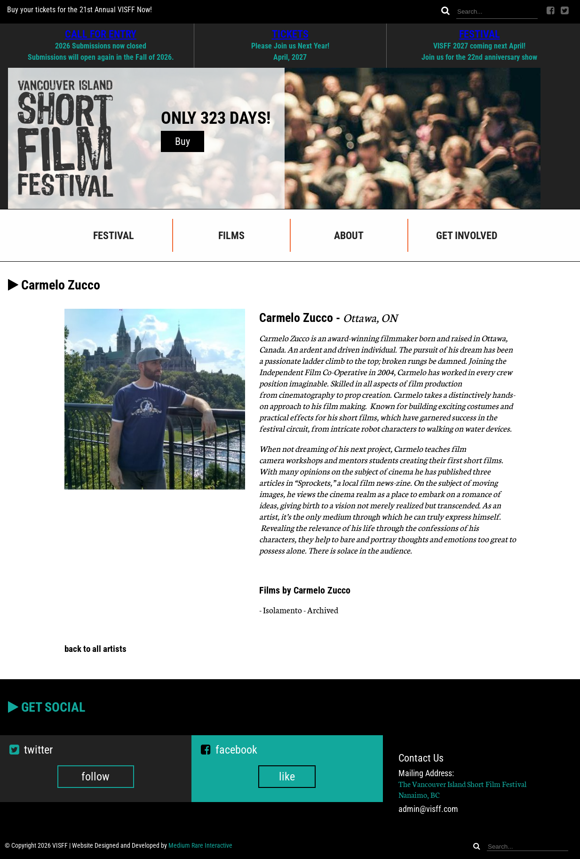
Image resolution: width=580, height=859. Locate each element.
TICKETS (290, 34)
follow (95, 776)
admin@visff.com (428, 809)
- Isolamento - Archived (298, 610)
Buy (182, 141)
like (287, 776)
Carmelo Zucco (284, 338)
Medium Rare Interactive (200, 845)
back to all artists (95, 648)
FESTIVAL (479, 34)
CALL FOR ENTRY (100, 34)
